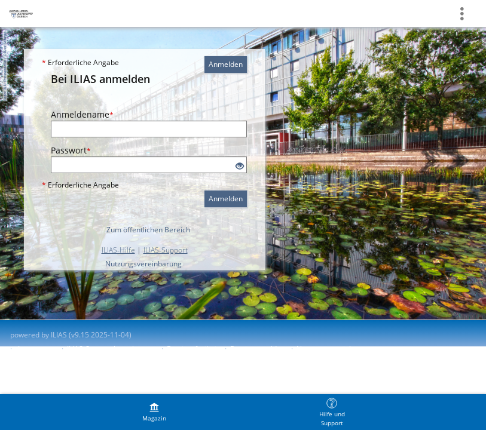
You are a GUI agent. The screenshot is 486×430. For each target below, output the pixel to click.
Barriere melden (257, 348)
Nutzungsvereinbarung (143, 264)
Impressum (37, 348)
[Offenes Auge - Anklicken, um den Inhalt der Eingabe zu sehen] (240, 166)
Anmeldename (82, 114)
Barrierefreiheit (193, 348)
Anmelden (226, 64)
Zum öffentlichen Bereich (148, 230)
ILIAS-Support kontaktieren (111, 348)
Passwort (71, 150)
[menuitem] (154, 412)
